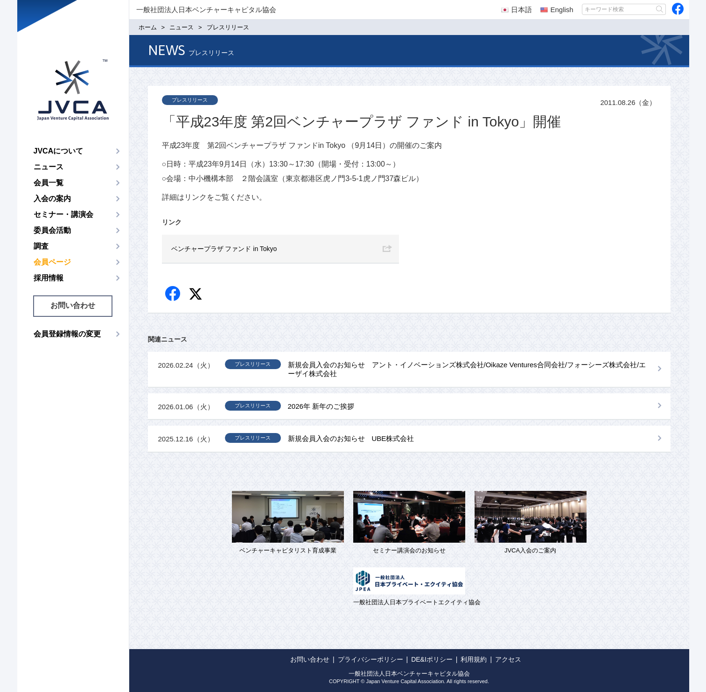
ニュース (48, 167)
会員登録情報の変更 (67, 334)
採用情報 (48, 278)
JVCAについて (59, 151)
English (556, 10)
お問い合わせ (72, 305)
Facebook (173, 294)
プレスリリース (190, 100)
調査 (41, 246)
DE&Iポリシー (432, 659)
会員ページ (52, 262)
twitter (197, 295)
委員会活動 (52, 230)
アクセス (508, 659)
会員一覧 (48, 183)
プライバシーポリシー (370, 659)
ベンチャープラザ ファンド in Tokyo (224, 248)
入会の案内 (52, 199)
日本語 (516, 10)
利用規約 (474, 659)
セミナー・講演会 (63, 214)
